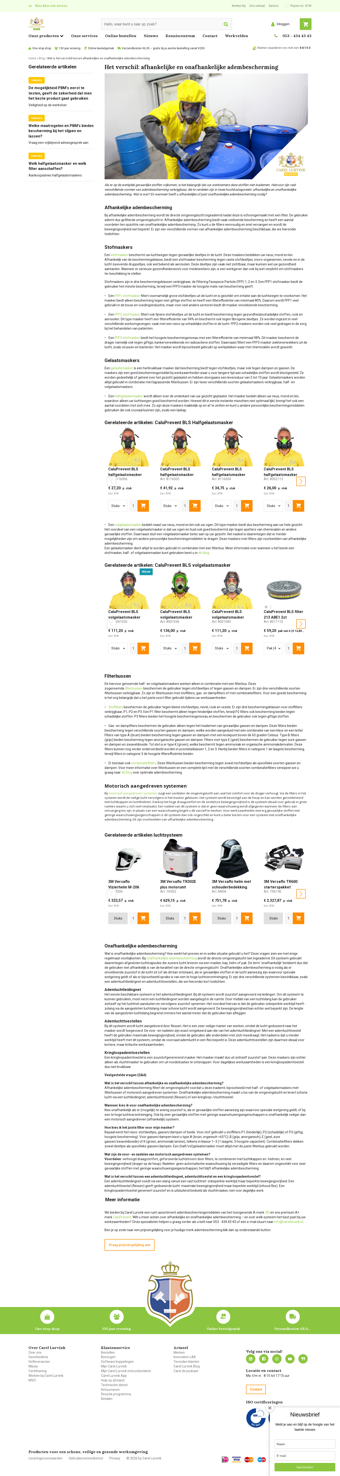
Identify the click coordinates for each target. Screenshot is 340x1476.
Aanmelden (305, 1467)
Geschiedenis (38, 1357)
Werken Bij (239, 5)
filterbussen (134, 688)
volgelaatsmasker (128, 525)
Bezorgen (108, 1357)
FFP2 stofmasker (127, 314)
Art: (117, 479)
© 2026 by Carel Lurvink (144, 1458)
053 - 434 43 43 (296, 35)
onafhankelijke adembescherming (171, 958)
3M (267, 1212)
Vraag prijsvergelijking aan (129, 1245)
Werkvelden (236, 35)
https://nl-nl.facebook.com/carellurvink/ (263, 1358)
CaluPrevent (122, 1217)
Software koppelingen (117, 1361)
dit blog (203, 553)
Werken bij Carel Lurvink (46, 1375)
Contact (210, 35)
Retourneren (110, 1389)
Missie (33, 1366)
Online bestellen (120, 35)
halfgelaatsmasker (129, 396)
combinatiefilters (143, 763)
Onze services (84, 35)
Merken (179, 1352)
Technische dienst (114, 1385)
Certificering (38, 1371)
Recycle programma (116, 1394)
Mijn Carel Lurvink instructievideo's (126, 1371)
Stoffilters (116, 707)
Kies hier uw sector (51, 6)
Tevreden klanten (186, 1361)
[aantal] (134, 506)
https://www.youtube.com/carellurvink (290, 1358)
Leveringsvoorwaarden (45, 1458)
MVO (32, 1380)
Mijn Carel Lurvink (114, 1366)
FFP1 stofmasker (127, 296)
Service (273, 5)
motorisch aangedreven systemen (133, 793)
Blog (303, 1358)
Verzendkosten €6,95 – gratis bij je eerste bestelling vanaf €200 (163, 48)
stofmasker (119, 255)
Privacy (114, 1458)
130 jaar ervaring (69, 48)
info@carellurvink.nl (288, 1222)
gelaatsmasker (122, 368)
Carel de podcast (186, 1371)
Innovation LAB (185, 1357)
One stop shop (41, 48)
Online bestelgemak (101, 48)
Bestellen (108, 1352)
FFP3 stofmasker (127, 338)
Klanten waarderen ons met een (278, 47)
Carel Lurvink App (114, 1375)
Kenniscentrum (180, 35)
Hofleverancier (39, 1361)
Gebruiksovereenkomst (86, 1458)
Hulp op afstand (112, 1380)
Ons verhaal (257, 5)
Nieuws (151, 35)
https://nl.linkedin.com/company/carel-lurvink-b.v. (250, 1358)
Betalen (106, 1399)
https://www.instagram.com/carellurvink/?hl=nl (277, 1358)
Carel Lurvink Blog (187, 1366)
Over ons (35, 1352)
